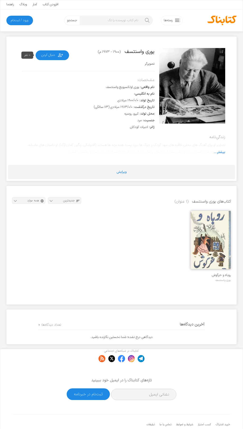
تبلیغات (151, 410)
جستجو (72, 20)
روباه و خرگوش (221, 275)
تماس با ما (165, 410)
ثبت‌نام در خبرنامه (88, 380)
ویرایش (122, 171)
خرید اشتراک (223, 410)
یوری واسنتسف (223, 280)
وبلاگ (23, 4)
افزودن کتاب (50, 4)
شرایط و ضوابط (184, 410)
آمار (35, 4)
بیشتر (221, 152)
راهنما (10, 4)
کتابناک (205, 417)
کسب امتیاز (204, 410)
